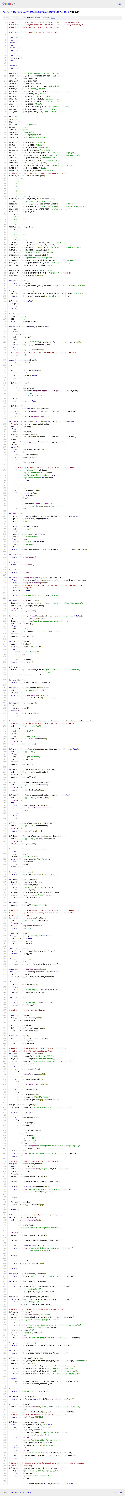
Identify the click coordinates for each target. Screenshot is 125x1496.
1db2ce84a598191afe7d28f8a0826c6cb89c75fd (35, 11)
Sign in (120, 4)
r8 (4, 11)
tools (66, 11)
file (53, 18)
